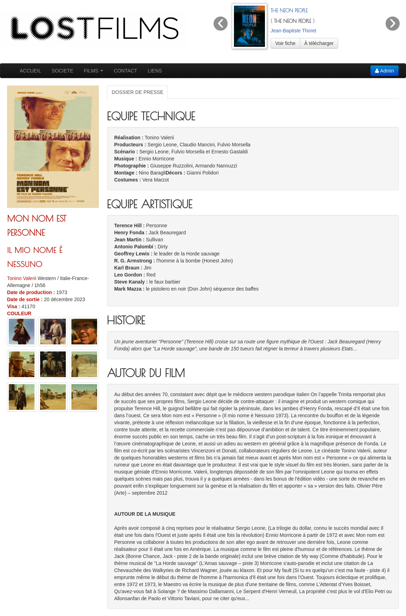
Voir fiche (285, 43)
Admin (384, 71)
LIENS (155, 71)
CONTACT (125, 71)
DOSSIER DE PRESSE (137, 92)
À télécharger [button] (319, 43)
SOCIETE (62, 71)
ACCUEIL (30, 71)
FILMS (93, 71)
